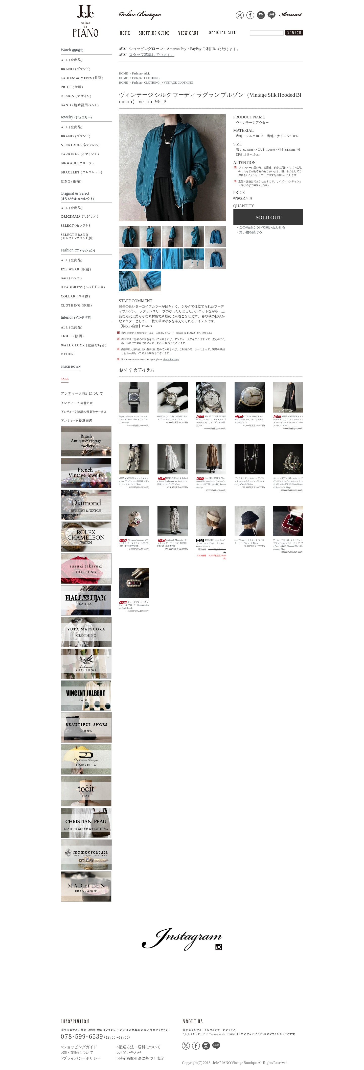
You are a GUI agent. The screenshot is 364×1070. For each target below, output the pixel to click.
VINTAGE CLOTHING (178, 82)
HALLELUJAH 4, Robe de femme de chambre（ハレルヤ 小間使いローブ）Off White (172, 481)
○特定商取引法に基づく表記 (140, 1058)
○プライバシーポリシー (81, 1058)
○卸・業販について (77, 1053)
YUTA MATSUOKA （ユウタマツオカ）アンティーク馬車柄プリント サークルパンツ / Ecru (134, 481)
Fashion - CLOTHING (146, 78)
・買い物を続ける (249, 232)
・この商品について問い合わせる (260, 227)
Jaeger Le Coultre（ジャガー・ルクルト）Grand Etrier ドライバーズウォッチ (133, 419)
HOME (123, 73)
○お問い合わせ (129, 1053)
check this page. (171, 359)
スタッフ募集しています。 (151, 55)
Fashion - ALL (141, 73)
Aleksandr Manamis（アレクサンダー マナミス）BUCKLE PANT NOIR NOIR (172, 543)
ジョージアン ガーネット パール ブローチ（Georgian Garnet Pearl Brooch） (134, 605)
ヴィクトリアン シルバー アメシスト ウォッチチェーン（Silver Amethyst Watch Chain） (249, 481)
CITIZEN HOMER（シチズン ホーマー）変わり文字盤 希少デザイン (249, 419)
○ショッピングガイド (79, 1047)
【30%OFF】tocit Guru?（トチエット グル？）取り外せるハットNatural (210, 543)
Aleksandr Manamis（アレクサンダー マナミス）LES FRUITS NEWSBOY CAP (133, 543)
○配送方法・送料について (139, 1047)
